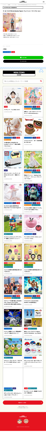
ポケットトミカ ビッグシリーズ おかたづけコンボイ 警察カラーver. (13, 174)
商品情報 (9, 4)
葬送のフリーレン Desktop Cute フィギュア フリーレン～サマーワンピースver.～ (32, 176)
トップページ (4, 4)
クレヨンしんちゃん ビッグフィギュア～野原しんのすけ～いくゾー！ (12, 238)
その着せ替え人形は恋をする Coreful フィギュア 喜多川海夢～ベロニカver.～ (12, 143)
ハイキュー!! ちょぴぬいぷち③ (12, 109)
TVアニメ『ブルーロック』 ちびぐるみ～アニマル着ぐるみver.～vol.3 (12, 366)
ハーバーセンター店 (9, 266)
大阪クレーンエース (36, 108)
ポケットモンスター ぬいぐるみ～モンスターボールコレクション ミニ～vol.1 (32, 366)
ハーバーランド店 (14, 4)
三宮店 (13, 52)
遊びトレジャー (28, 108)
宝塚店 (34, 106)
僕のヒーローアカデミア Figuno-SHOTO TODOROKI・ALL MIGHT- (32, 336)
